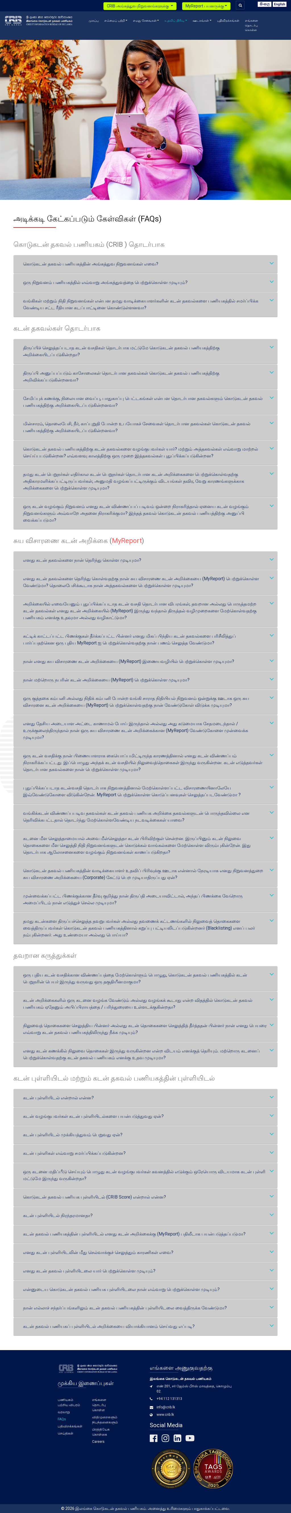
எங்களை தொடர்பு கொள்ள (251, 25)
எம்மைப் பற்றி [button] (114, 20)
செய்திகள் (65, 1433)
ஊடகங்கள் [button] (201, 20)
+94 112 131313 (169, 1399)
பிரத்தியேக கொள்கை (101, 1432)
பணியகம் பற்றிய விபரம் (69, 1402)
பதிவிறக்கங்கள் (228, 20)
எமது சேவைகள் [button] (145, 20)
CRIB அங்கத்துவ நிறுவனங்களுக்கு (138, 6)
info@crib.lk (166, 1407)
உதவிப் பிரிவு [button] (174, 20)
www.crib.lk (165, 1415)
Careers (98, 1442)
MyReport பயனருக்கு (205, 6)
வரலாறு (64, 1412)
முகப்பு (94, 20)
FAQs (62, 1419)
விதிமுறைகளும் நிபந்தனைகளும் (105, 1419)
